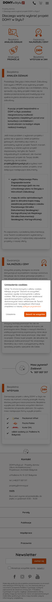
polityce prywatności (32, 306)
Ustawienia (10, 314)
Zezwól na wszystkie (35, 314)
